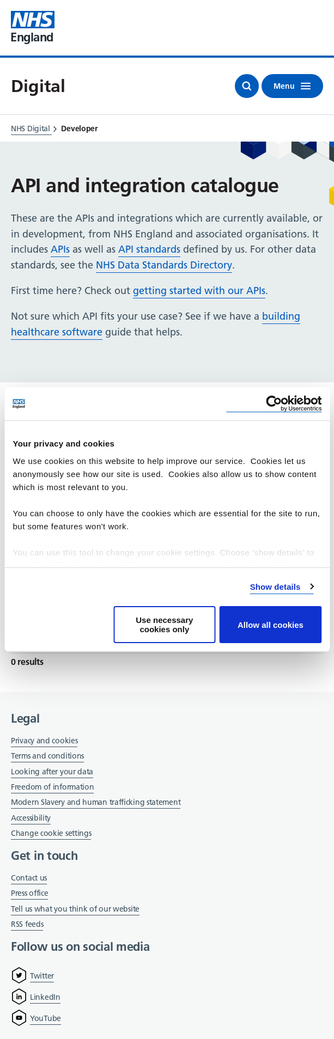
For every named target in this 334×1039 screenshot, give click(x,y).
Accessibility (31, 818)
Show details (275, 586)
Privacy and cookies (44, 740)
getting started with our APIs (199, 290)
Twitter (42, 976)
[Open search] (247, 86)
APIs (60, 249)
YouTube (45, 1018)
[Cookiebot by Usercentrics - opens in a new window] (273, 403)
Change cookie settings (51, 834)
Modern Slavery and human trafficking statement (95, 803)
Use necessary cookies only (164, 624)
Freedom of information (52, 787)
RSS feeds (27, 924)
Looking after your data (52, 772)
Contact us (29, 878)
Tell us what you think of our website (75, 909)
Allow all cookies (270, 624)
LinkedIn (45, 997)
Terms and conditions (47, 756)
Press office (29, 894)
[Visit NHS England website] (32, 28)
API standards (149, 249)
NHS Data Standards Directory (164, 265)
